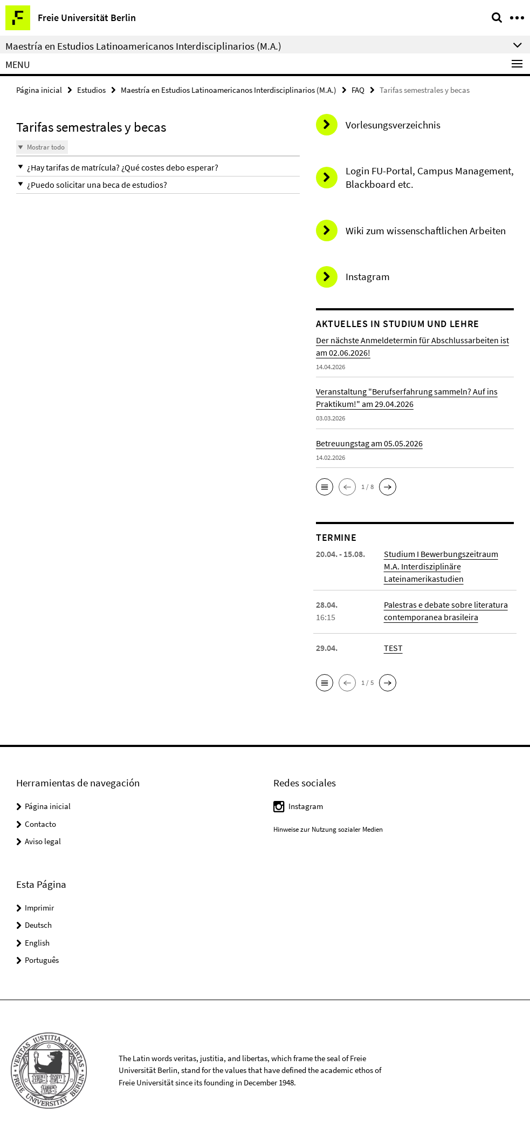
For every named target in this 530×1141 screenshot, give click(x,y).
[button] (158, 167)
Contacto (40, 824)
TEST (393, 647)
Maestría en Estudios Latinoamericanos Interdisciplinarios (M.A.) (228, 90)
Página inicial (39, 90)
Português (42, 960)
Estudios (91, 90)
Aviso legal (43, 841)
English (37, 943)
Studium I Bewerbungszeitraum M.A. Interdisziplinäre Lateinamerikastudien (441, 566)
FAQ (358, 90)
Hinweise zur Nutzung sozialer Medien (328, 829)
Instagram (305, 806)
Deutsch (38, 925)
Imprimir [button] (39, 907)
